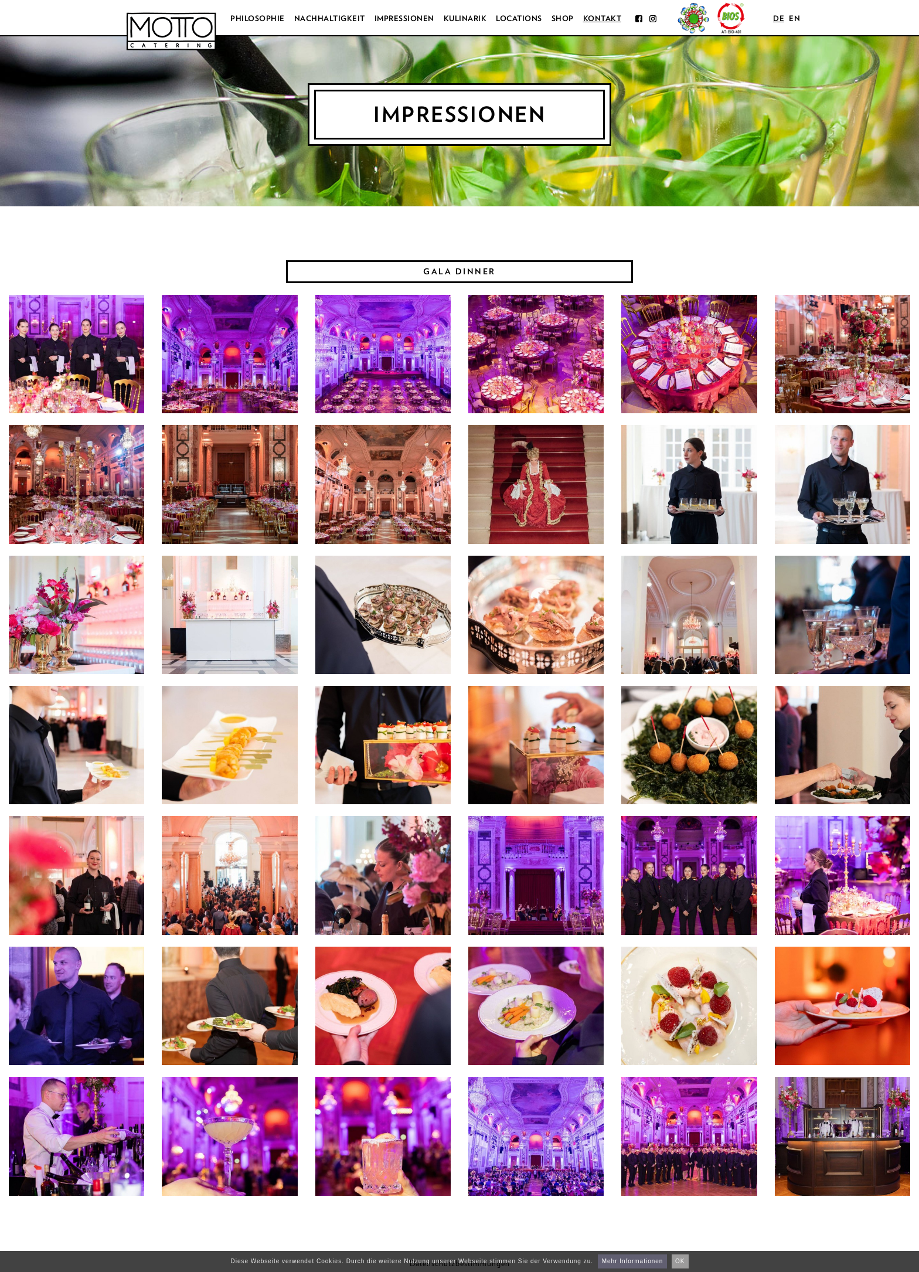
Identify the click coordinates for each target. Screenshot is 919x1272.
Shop (563, 18)
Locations (519, 18)
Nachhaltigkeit (329, 18)
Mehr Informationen (632, 1261)
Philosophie (257, 18)
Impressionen (404, 18)
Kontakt (602, 18)
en (794, 18)
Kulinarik (465, 18)
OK (680, 1261)
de (778, 18)
